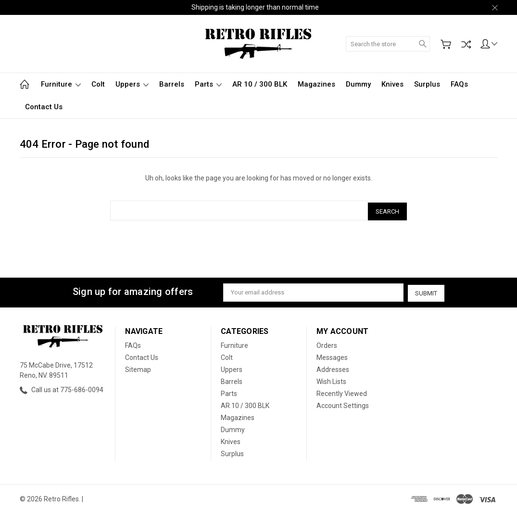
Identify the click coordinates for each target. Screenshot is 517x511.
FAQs (459, 84)
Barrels (171, 84)
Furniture (61, 84)
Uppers (132, 84)
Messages (332, 355)
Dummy (358, 84)
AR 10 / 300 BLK (259, 84)
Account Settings (342, 403)
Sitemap (138, 367)
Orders (326, 343)
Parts (208, 84)
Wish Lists (331, 379)
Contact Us (44, 106)
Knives (392, 84)
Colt (98, 84)
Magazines (316, 84)
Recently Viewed (341, 391)
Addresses (332, 367)
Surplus (427, 84)
